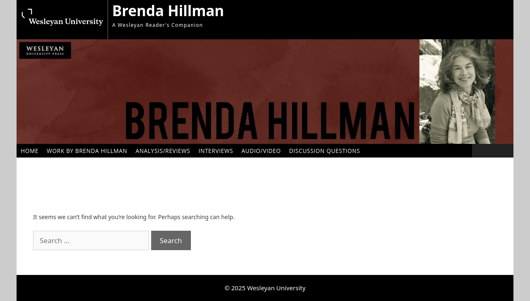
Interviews (215, 151)
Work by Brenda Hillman (87, 151)
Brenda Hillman (168, 10)
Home (30, 151)
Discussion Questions (324, 151)
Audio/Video (261, 151)
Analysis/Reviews (162, 151)
